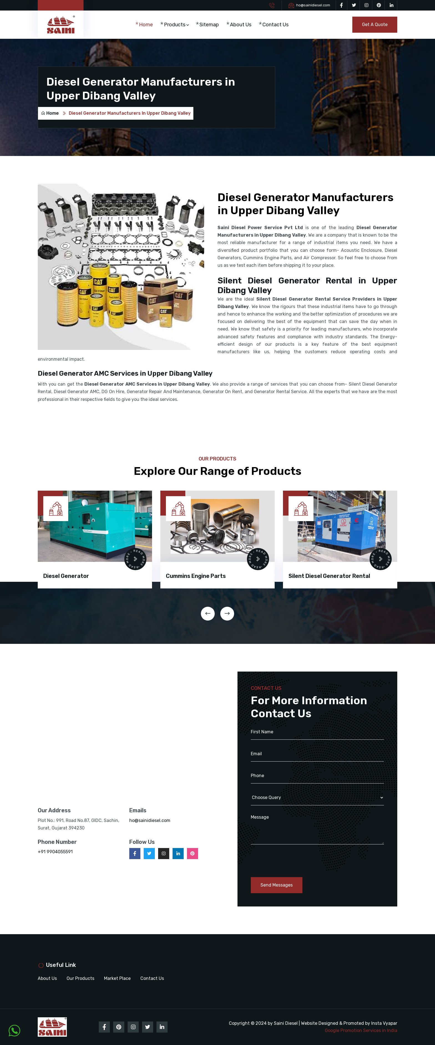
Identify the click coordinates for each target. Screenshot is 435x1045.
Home (146, 25)
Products (174, 25)
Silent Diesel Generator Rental (329, 576)
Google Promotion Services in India (361, 1030)
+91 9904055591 (55, 851)
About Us (240, 25)
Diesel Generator (66, 576)
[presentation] (208, 614)
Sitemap (209, 25)
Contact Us (275, 25)
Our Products (80, 978)
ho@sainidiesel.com (313, 5)
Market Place (117, 978)
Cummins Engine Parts (196, 576)
